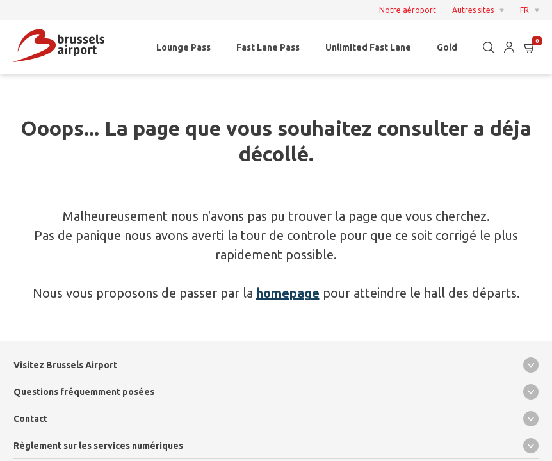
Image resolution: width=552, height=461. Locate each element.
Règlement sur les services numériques (276, 445)
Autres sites (473, 10)
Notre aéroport (407, 10)
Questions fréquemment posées (276, 392)
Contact (276, 418)
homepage (288, 293)
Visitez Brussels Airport (276, 365)
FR (524, 10)
